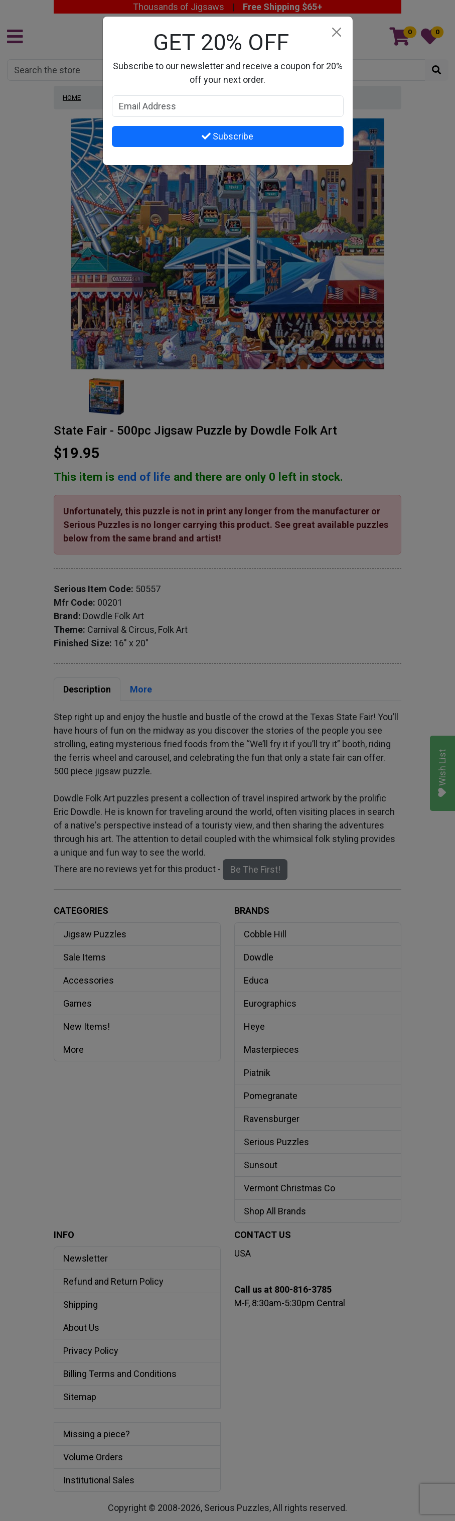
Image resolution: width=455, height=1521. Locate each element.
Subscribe (227, 136)
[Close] (337, 32)
